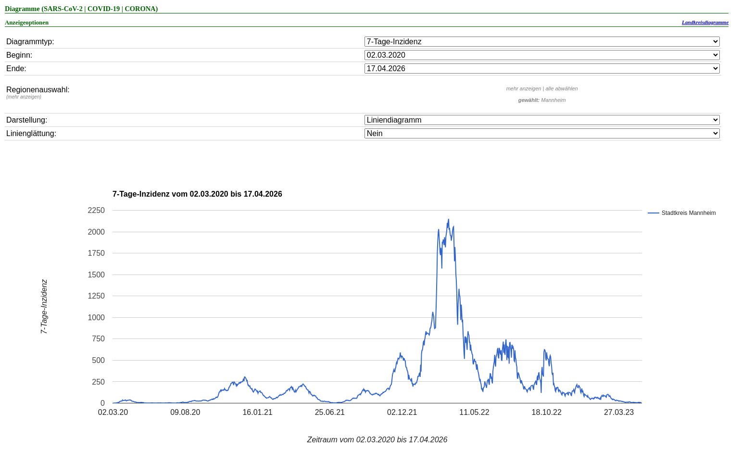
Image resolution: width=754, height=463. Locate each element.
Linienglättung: (31, 133)
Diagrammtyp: (30, 42)
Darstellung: (26, 120)
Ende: (16, 68)
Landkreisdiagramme (705, 22)
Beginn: (19, 55)
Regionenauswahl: (38, 93)
